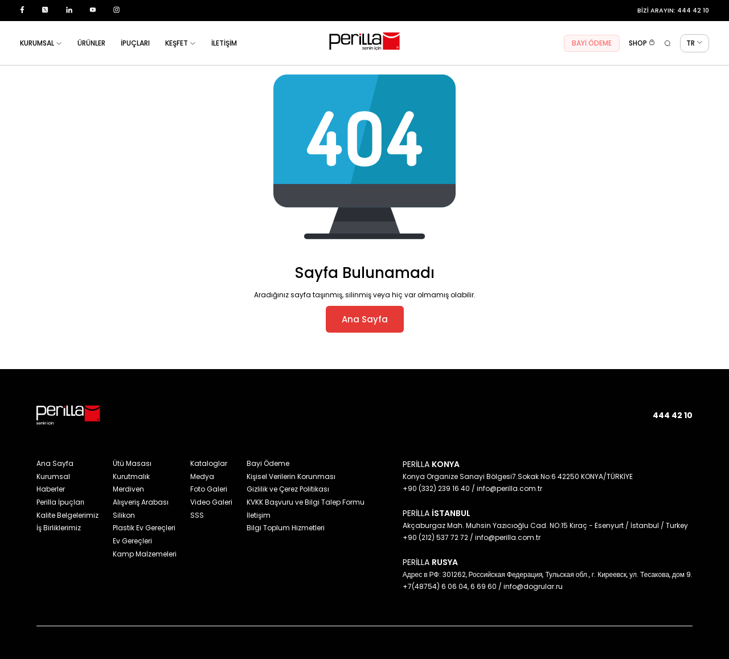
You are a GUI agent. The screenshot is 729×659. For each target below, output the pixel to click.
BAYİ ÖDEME (592, 43)
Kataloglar (208, 463)
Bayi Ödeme (268, 463)
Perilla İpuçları (60, 502)
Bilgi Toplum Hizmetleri (286, 528)
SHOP (642, 43)
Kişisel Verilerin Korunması (291, 476)
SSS (197, 515)
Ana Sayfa (365, 319)
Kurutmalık (131, 476)
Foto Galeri (208, 489)
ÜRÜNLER (91, 43)
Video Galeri (211, 502)
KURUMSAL (41, 43)
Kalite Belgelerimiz (67, 515)
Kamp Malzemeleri (145, 554)
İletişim (259, 515)
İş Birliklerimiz (58, 528)
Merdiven (128, 489)
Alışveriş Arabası (141, 502)
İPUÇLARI (135, 43)
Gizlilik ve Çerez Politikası (288, 489)
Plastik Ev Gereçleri (144, 528)
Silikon (124, 515)
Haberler (50, 489)
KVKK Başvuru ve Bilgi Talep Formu (305, 502)
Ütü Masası (132, 463)
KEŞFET (180, 43)
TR (694, 43)
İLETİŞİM (224, 43)
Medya (202, 476)
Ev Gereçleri (132, 541)
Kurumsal (53, 476)
